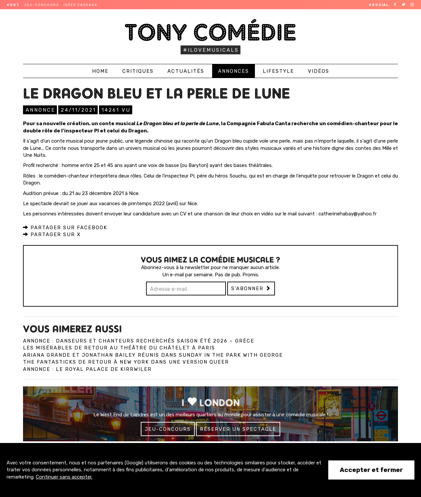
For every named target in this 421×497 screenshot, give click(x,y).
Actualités (185, 71)
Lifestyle (278, 71)
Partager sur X (52, 234)
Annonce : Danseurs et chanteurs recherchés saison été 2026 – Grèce (138, 341)
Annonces (233, 71)
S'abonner (251, 288)
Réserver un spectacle (238, 429)
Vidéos (318, 71)
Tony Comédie (211, 32)
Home (100, 71)
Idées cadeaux (80, 5)
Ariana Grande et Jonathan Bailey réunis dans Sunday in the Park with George (153, 355)
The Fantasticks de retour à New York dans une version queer (126, 362)
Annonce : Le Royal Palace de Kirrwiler (87, 369)
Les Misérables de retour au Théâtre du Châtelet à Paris (119, 348)
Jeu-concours (41, 5)
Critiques (138, 71)
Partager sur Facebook (65, 228)
